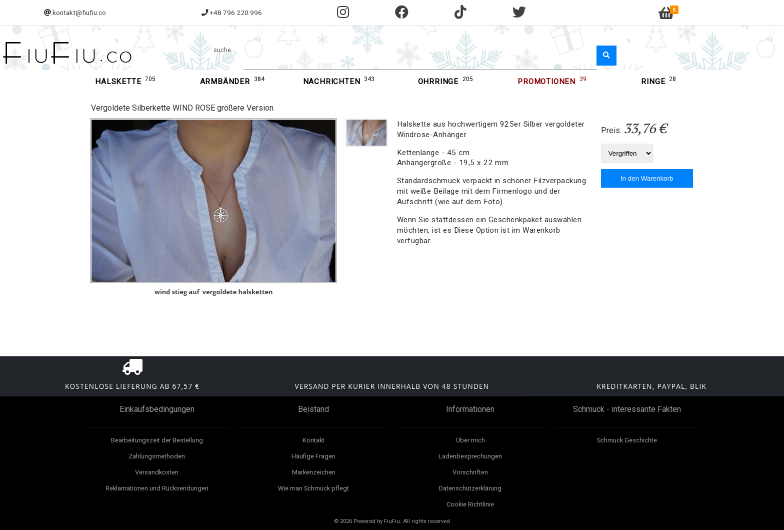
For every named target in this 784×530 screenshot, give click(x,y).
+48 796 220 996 (236, 13)
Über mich (470, 440)
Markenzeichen (314, 472)
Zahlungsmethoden (156, 456)
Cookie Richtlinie (470, 504)
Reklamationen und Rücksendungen (157, 488)
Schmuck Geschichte (627, 440)
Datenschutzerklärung (470, 488)
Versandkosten (156, 472)
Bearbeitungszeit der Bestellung (157, 440)
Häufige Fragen (314, 456)
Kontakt (313, 440)
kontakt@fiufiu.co (79, 13)
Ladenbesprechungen (470, 456)
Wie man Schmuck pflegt (313, 488)
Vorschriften (470, 472)
